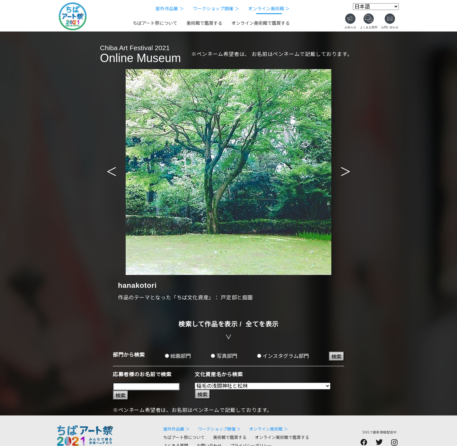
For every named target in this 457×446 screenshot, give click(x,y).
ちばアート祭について (155, 23)
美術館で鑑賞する (204, 23)
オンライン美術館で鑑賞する (260, 23)
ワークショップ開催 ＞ (216, 8)
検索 (336, 357)
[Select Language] (376, 6)
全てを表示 (262, 324)
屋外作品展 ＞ (170, 8)
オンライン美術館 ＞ (269, 8)
